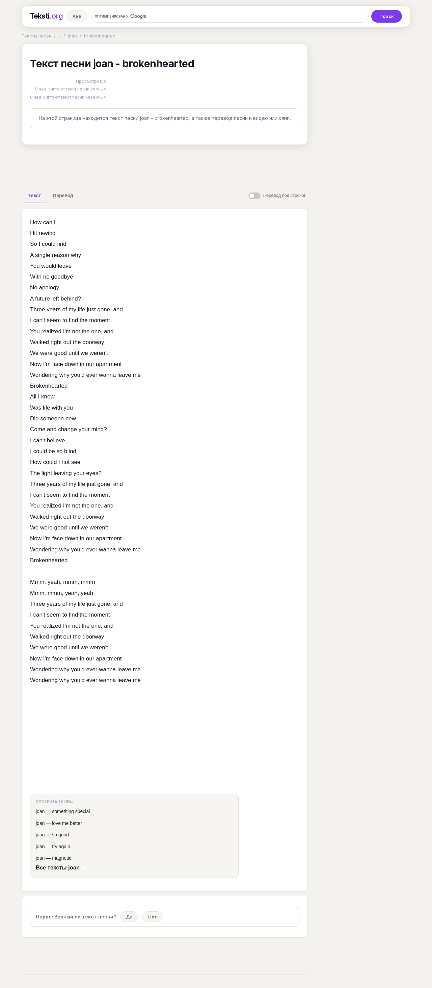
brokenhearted (99, 35)
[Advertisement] (164, 165)
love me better (67, 823)
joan (72, 35)
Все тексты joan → (61, 867)
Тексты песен (36, 35)
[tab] (34, 195)
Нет (152, 916)
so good (60, 834)
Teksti (46, 16)
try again (61, 846)
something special (71, 811)
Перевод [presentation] (63, 195)
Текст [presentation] (34, 195)
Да (129, 916)
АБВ (77, 16)
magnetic (61, 858)
